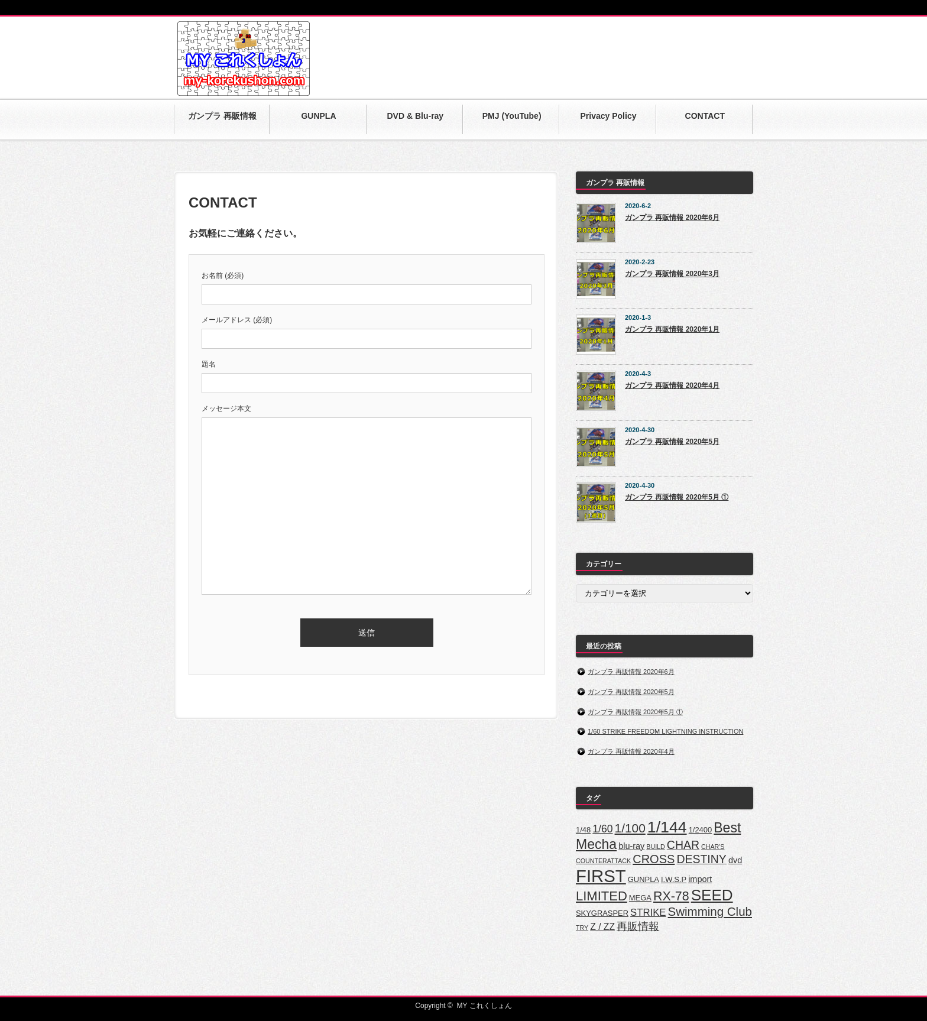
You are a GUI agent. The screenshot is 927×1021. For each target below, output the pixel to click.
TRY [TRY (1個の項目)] (582, 927)
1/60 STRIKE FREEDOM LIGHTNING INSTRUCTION (665, 731)
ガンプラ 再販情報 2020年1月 (672, 329)
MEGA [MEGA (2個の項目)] (640, 897)
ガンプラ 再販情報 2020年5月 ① (676, 497)
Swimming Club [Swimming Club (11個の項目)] (710, 911)
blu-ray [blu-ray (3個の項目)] (631, 846)
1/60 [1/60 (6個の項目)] (602, 829)
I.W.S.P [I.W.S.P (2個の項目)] (673, 879)
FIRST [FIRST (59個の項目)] (601, 876)
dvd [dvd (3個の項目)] (735, 860)
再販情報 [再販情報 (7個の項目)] (638, 926)
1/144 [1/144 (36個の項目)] (667, 827)
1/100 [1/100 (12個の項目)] (630, 828)
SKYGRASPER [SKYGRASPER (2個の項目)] (602, 913)
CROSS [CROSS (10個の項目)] (654, 859)
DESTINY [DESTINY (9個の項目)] (701, 859)
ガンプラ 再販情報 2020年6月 (672, 217)
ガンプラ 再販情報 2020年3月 (672, 274)
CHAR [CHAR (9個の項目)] (683, 844)
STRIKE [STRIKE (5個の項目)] (648, 912)
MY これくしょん (484, 1005)
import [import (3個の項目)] (700, 879)
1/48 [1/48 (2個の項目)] (583, 829)
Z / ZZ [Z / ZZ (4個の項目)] (602, 927)
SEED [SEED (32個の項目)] (712, 895)
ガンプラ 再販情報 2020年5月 (672, 441)
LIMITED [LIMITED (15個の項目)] (601, 896)
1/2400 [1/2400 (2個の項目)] (700, 829)
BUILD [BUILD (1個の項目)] (655, 846)
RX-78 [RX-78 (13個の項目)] (671, 896)
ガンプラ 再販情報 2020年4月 (672, 385)
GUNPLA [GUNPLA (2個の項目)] (643, 879)
